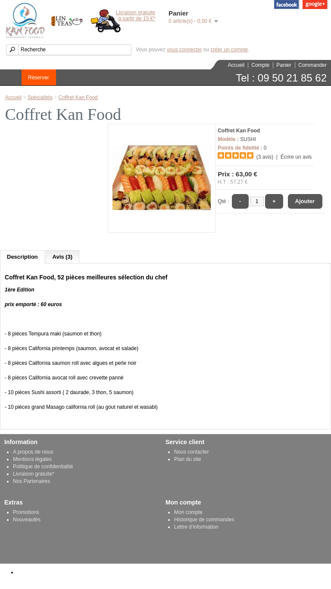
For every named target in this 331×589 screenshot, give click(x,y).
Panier (283, 65)
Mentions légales (32, 459)
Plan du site (187, 459)
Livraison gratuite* (33, 474)
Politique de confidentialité (43, 467)
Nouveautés (27, 520)
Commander (312, 65)
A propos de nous (33, 452)
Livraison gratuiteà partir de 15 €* (135, 15)
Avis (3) (62, 257)
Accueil (236, 65)
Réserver (38, 78)
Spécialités (40, 97)
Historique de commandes (204, 520)
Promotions (26, 512)
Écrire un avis (296, 157)
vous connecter (184, 50)
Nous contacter (191, 452)
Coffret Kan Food (78, 97)
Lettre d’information (196, 527)
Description (22, 257)
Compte (260, 65)
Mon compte (188, 512)
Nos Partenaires (31, 481)
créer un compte (229, 50)
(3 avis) (264, 157)
